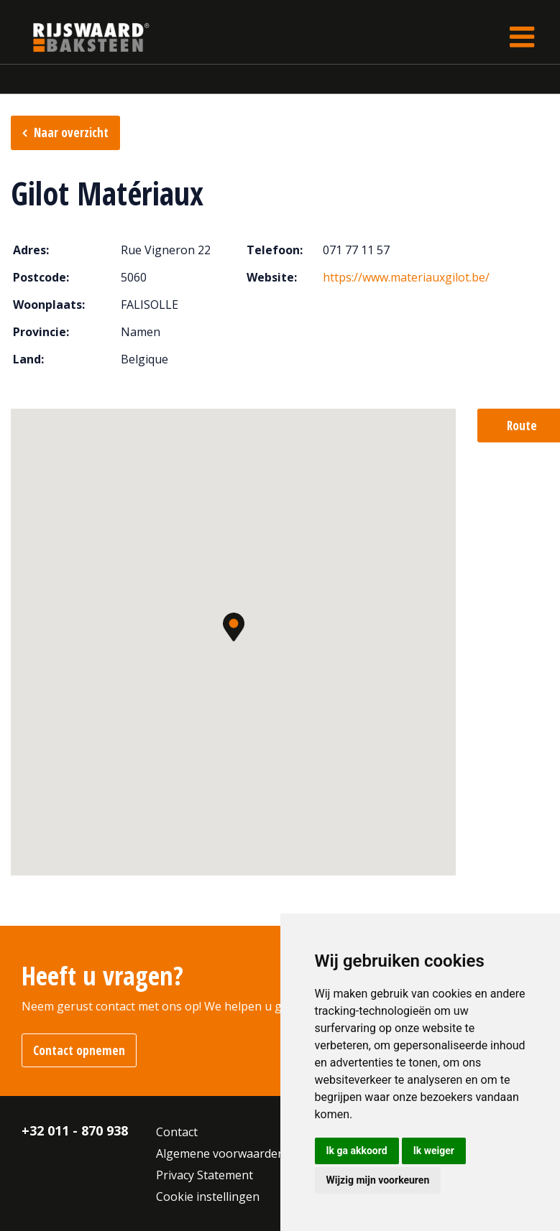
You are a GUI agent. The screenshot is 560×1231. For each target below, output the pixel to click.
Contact (177, 1132)
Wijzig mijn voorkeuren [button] (378, 1180)
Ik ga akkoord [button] (356, 1150)
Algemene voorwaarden (220, 1153)
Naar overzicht (71, 132)
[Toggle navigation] (521, 37)
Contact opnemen (79, 1050)
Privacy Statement (204, 1175)
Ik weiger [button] (433, 1150)
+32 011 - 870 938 (75, 1130)
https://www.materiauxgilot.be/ (406, 277)
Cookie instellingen (208, 1196)
